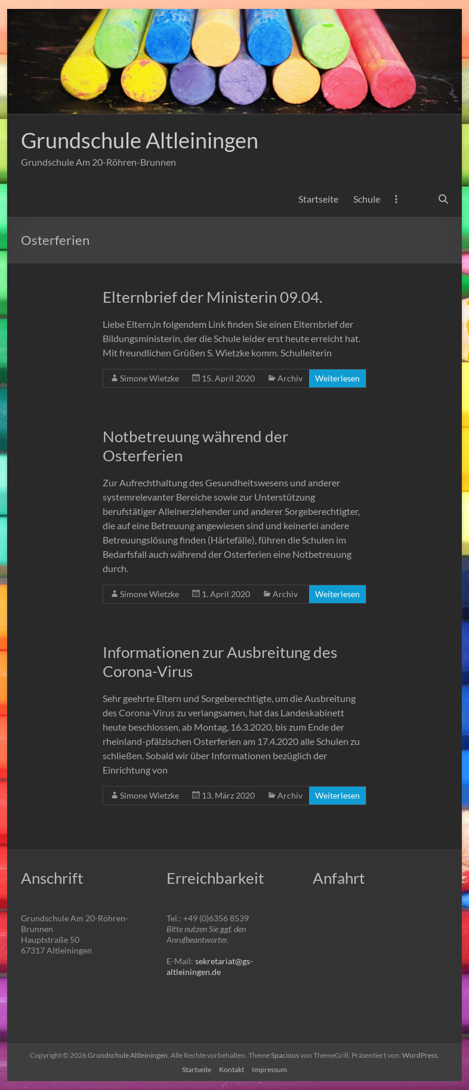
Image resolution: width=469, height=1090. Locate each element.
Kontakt (231, 1069)
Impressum (269, 1069)
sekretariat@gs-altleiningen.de (209, 966)
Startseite (318, 198)
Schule (366, 198)
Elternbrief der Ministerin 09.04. (213, 296)
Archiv (290, 378)
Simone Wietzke (149, 378)
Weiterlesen (337, 378)
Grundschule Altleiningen (139, 140)
